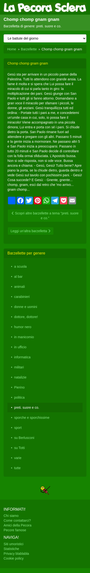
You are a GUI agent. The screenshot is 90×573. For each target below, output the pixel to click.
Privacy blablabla (16, 553)
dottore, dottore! (26, 317)
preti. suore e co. (26, 407)
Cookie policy (14, 558)
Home (11, 49)
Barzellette (29, 49)
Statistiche (11, 549)
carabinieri (22, 297)
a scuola (20, 266)
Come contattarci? (17, 520)
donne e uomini (25, 307)
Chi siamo (11, 516)
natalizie (20, 377)
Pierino (19, 387)
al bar (18, 276)
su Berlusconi (24, 438)
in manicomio (24, 337)
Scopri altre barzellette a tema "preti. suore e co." (45, 215)
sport (18, 428)
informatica (22, 357)
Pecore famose (15, 530)
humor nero (22, 327)
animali (19, 287)
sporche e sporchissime (31, 417)
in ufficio (20, 347)
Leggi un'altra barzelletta (31, 231)
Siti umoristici (13, 544)
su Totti (19, 448)
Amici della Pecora (17, 525)
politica (19, 397)
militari (19, 367)
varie (17, 458)
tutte (17, 468)
